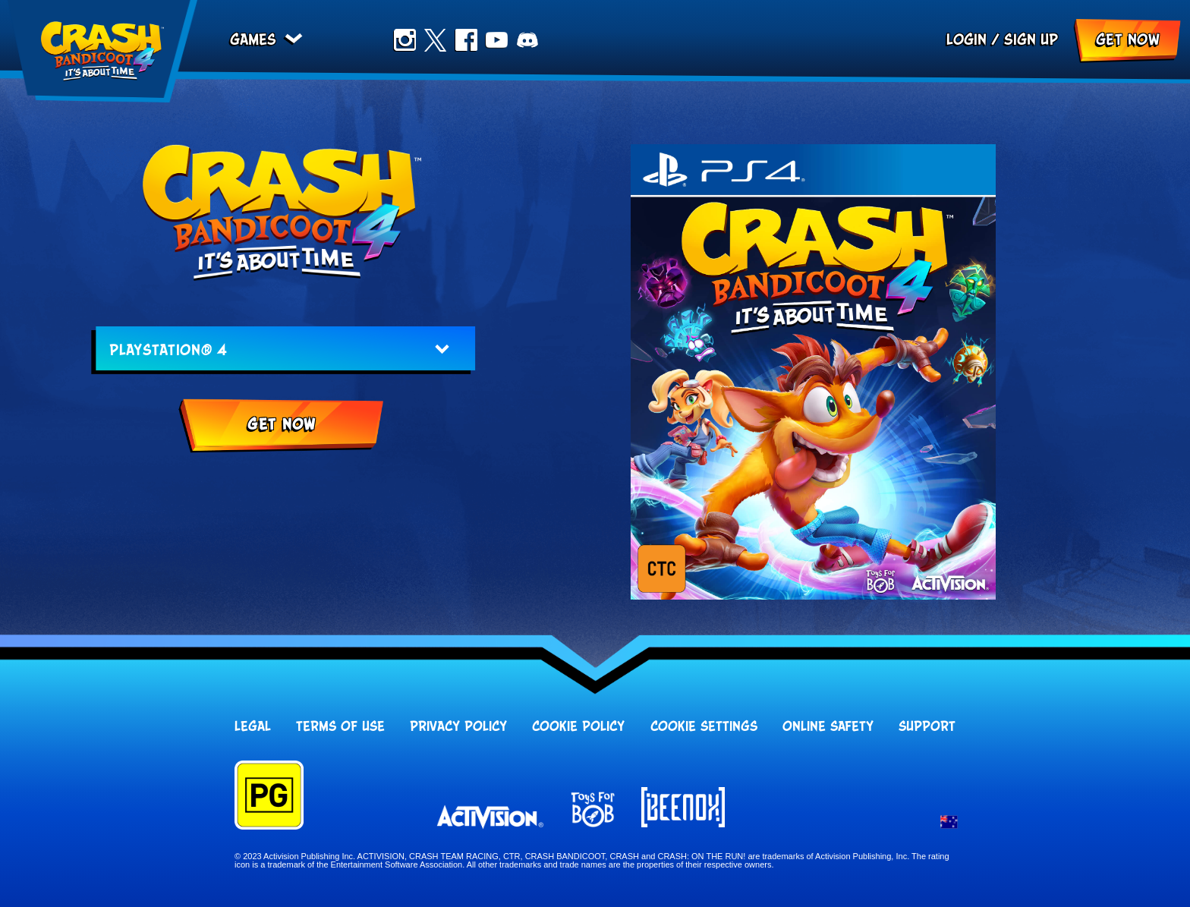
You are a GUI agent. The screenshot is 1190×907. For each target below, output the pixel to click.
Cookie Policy (578, 727)
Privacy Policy (458, 727)
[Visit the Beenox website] (683, 808)
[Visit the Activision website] (490, 817)
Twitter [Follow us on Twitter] (434, 40)
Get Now (1128, 40)
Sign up (1031, 40)
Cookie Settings (703, 727)
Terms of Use (340, 727)
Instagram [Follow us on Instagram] (404, 40)
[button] (948, 823)
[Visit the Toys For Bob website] (593, 811)
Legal (253, 727)
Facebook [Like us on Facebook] (466, 40)
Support (927, 727)
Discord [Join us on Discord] (527, 40)
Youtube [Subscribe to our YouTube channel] (496, 40)
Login (966, 40)
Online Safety (828, 727)
